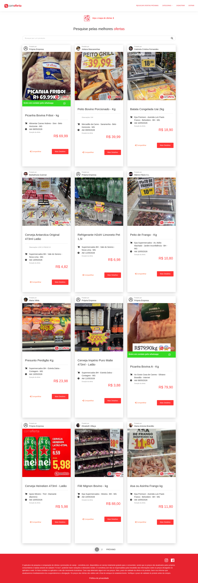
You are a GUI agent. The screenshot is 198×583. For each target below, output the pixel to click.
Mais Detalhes (60, 152)
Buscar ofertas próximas (147, 5)
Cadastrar (180, 5)
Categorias (167, 5)
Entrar (191, 5)
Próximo (110, 549)
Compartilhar (35, 152)
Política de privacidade (99, 578)
